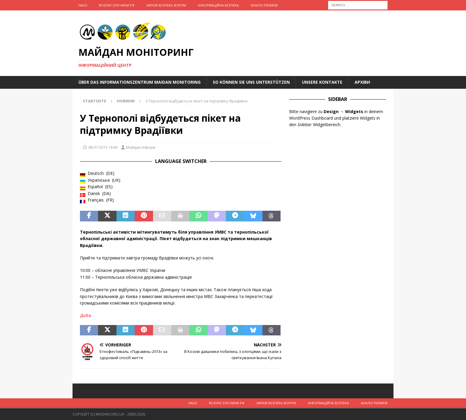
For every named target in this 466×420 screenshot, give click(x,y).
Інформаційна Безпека (218, 5)
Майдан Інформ (140, 147)
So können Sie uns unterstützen (251, 82)
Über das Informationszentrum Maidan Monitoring (139, 82)
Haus (82, 5)
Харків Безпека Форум (166, 5)
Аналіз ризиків (264, 5)
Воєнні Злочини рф (117, 5)
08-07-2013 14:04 (102, 147)
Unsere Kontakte (322, 82)
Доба (85, 315)
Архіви (362, 82)
